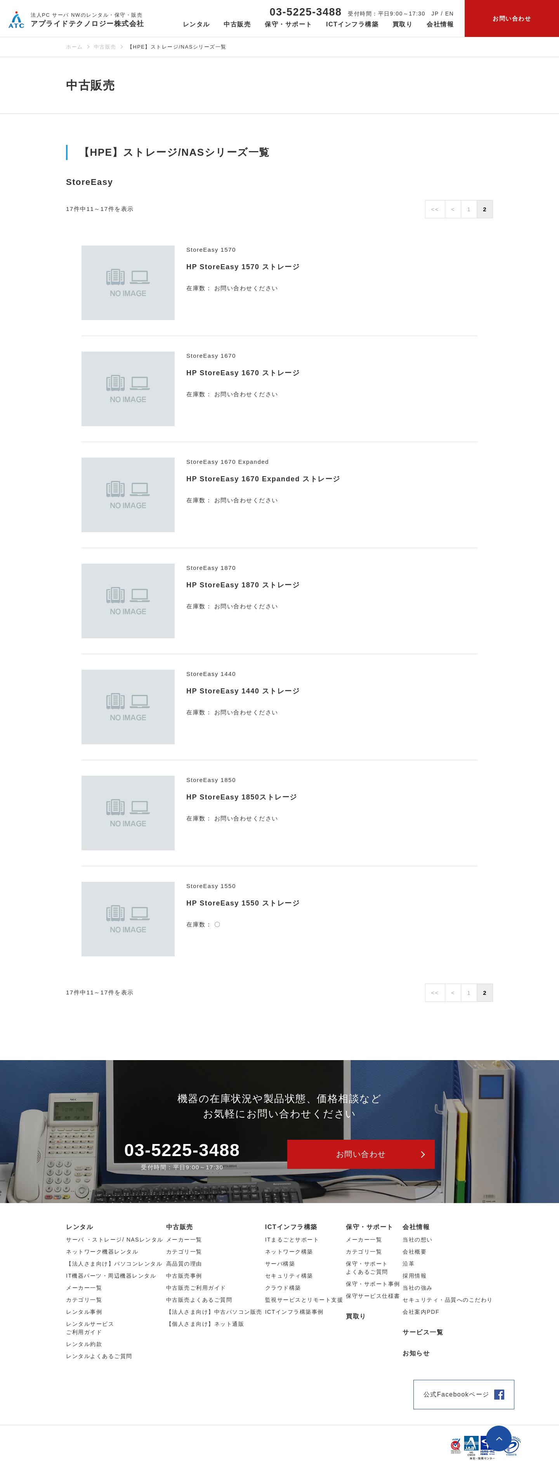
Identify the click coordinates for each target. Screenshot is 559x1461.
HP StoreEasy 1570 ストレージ (243, 267)
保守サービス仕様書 (373, 1296)
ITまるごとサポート (292, 1239)
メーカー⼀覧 (84, 1288)
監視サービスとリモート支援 (304, 1300)
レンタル (79, 1227)
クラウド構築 (283, 1288)
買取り (402, 24)
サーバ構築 (280, 1264)
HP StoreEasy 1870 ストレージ (243, 585)
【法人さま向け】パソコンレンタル (114, 1264)
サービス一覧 (423, 1332)
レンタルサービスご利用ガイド (90, 1328)
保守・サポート (370, 1227)
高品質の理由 (184, 1264)
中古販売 (105, 47)
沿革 (409, 1264)
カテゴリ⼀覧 (84, 1300)
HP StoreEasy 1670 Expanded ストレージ (263, 479)
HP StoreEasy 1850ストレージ (241, 797)
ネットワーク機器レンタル (102, 1252)
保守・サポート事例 (373, 1284)
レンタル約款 (84, 1344)
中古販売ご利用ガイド (196, 1288)
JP (435, 13)
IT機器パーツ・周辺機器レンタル (111, 1276)
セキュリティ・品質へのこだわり (448, 1300)
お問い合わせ (512, 18)
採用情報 (415, 1276)
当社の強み (418, 1288)
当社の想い (418, 1239)
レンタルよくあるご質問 (99, 1356)
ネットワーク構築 (289, 1252)
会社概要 (415, 1252)
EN (449, 13)
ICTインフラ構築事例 (294, 1312)
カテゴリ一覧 (364, 1252)
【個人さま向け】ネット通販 (205, 1324)
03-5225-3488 (305, 12)
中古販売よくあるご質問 (199, 1300)
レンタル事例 (84, 1312)
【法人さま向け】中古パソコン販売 (214, 1312)
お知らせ (416, 1353)
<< (435, 209)
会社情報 (416, 1227)
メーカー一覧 (364, 1239)
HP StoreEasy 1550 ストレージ (243, 903)
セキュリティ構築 (289, 1276)
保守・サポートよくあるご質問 (367, 1268)
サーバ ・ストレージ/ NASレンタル (114, 1239)
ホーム (74, 47)
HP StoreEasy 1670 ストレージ (243, 373)
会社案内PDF (421, 1312)
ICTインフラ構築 (291, 1227)
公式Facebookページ (457, 1394)
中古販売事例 (184, 1276)
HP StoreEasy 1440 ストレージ (243, 691)
